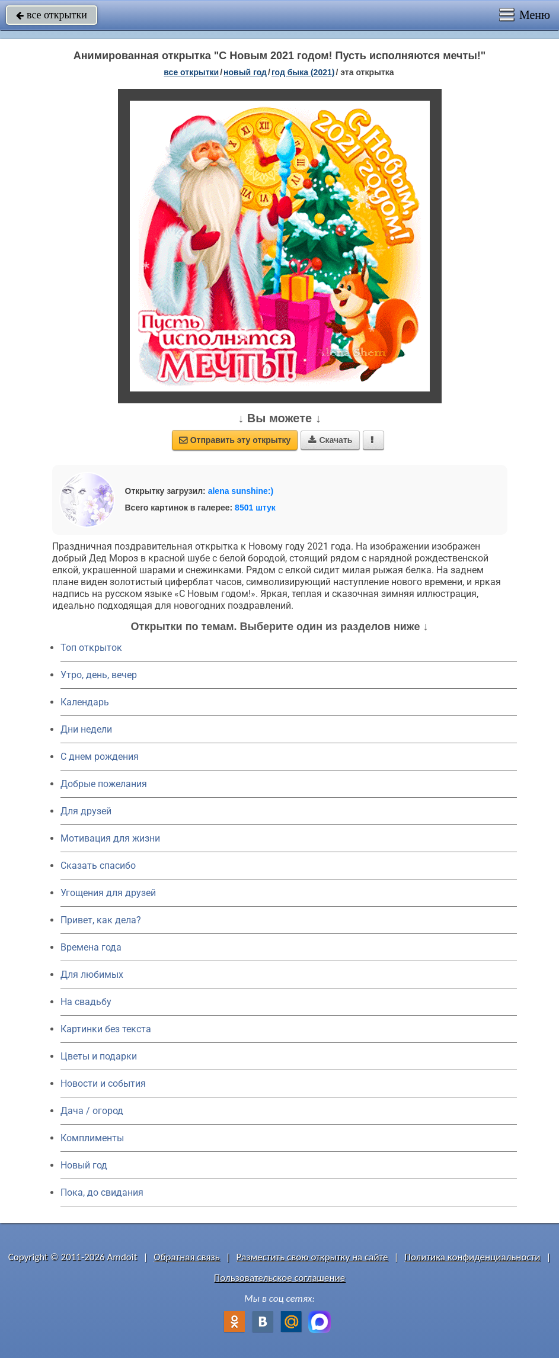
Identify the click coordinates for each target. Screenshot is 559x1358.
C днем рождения (99, 756)
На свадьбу (85, 1001)
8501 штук (255, 507)
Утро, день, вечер (98, 674)
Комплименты (92, 1138)
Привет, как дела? (100, 920)
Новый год (83, 1165)
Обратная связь (187, 1257)
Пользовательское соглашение (279, 1278)
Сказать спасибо (98, 865)
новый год (245, 72)
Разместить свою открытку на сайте (312, 1257)
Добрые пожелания (103, 783)
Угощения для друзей (108, 892)
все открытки (51, 15)
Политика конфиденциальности (472, 1257)
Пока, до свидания (101, 1192)
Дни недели (86, 729)
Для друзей (85, 811)
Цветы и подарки (98, 1056)
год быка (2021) (303, 72)
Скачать (330, 440)
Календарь (84, 702)
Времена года (91, 947)
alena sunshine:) (240, 491)
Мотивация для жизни (110, 838)
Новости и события (103, 1083)
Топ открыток (91, 647)
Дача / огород (91, 1110)
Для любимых (91, 974)
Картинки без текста (105, 1029)
